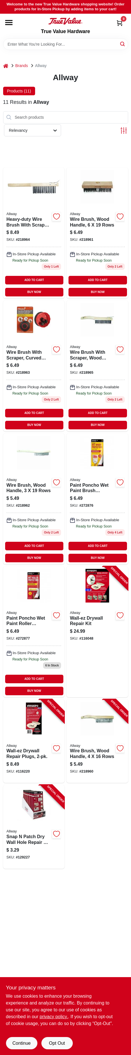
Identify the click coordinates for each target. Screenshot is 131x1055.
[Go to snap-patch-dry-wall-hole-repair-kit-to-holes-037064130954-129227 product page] (34, 827)
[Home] (5, 66)
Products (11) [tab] (19, 91)
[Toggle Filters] (123, 130)
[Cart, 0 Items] (119, 23)
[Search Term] (65, 44)
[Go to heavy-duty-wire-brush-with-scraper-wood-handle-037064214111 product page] (34, 232)
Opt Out (57, 1043)
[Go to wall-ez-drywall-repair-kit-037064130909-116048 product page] (97, 631)
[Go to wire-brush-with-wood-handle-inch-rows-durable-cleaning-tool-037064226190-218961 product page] (97, 232)
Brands (21, 65)
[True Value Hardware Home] (65, 21)
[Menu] (9, 22)
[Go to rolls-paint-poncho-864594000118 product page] (34, 631)
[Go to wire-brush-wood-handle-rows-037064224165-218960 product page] (97, 741)
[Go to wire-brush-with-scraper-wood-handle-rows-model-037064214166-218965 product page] (97, 365)
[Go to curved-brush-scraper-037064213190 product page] (34, 365)
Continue (21, 1043)
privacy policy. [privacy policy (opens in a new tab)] (54, 1016)
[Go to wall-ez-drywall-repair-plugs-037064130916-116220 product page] (34, 741)
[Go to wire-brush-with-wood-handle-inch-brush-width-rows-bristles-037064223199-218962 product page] (34, 498)
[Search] (123, 43)
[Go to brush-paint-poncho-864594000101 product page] (97, 498)
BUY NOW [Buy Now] (34, 292)
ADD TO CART (34, 280)
